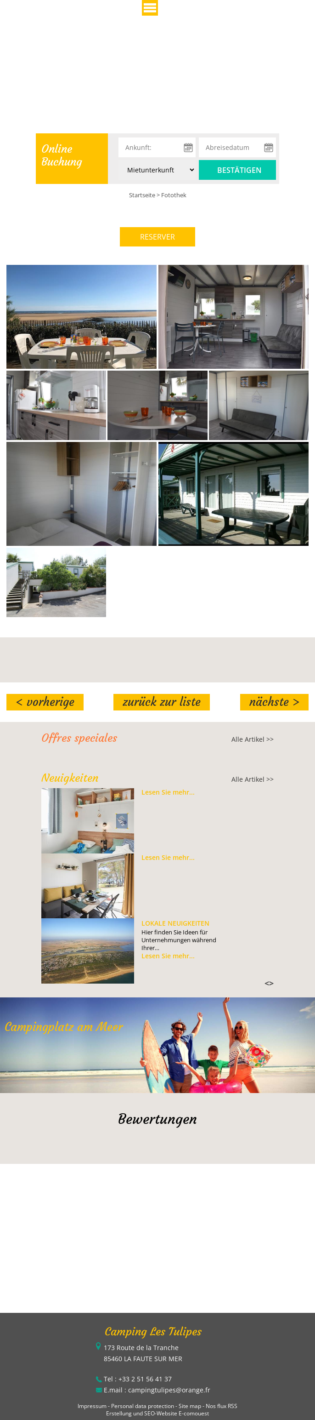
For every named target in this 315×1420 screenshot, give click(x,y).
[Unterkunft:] (157, 170)
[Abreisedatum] (237, 147)
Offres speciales (79, 738)
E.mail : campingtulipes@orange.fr (157, 1390)
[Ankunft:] (157, 147)
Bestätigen (239, 170)
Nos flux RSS (221, 1406)
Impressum (92, 1406)
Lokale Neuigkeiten (175, 923)
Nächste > (274, 702)
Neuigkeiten (69, 778)
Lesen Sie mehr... (168, 792)
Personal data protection (142, 1406)
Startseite (142, 195)
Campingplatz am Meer (64, 1027)
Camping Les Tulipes (153, 1332)
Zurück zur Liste (162, 702)
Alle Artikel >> (252, 739)
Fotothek (173, 195)
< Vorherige (45, 702)
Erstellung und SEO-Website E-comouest (157, 1413)
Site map (190, 1406)
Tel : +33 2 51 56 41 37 (138, 1378)
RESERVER (157, 237)
